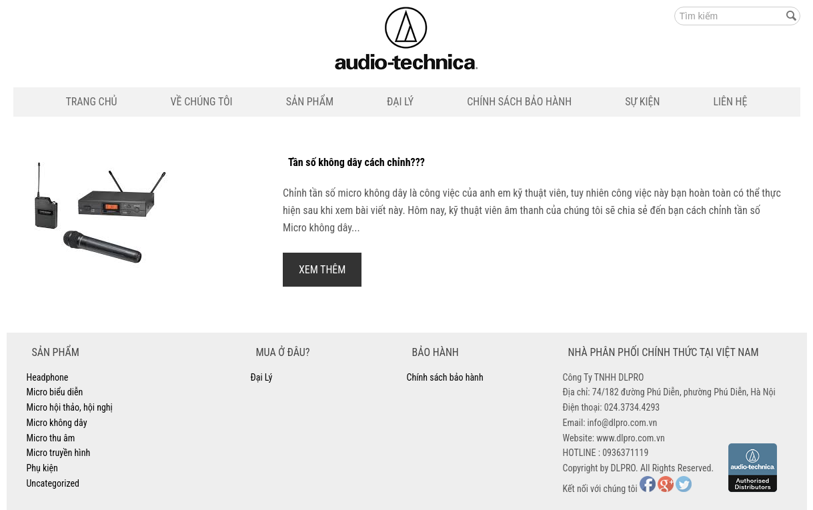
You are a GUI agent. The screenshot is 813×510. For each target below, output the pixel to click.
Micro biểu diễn (55, 392)
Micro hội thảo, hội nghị (70, 407)
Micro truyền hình (59, 452)
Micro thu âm (51, 438)
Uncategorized (53, 483)
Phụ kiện (42, 468)
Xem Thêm (322, 269)
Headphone (48, 377)
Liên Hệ (730, 101)
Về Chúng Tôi (202, 101)
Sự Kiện (642, 101)
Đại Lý (400, 101)
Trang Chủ (91, 101)
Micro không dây (57, 422)
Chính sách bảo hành (519, 101)
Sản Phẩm (309, 101)
